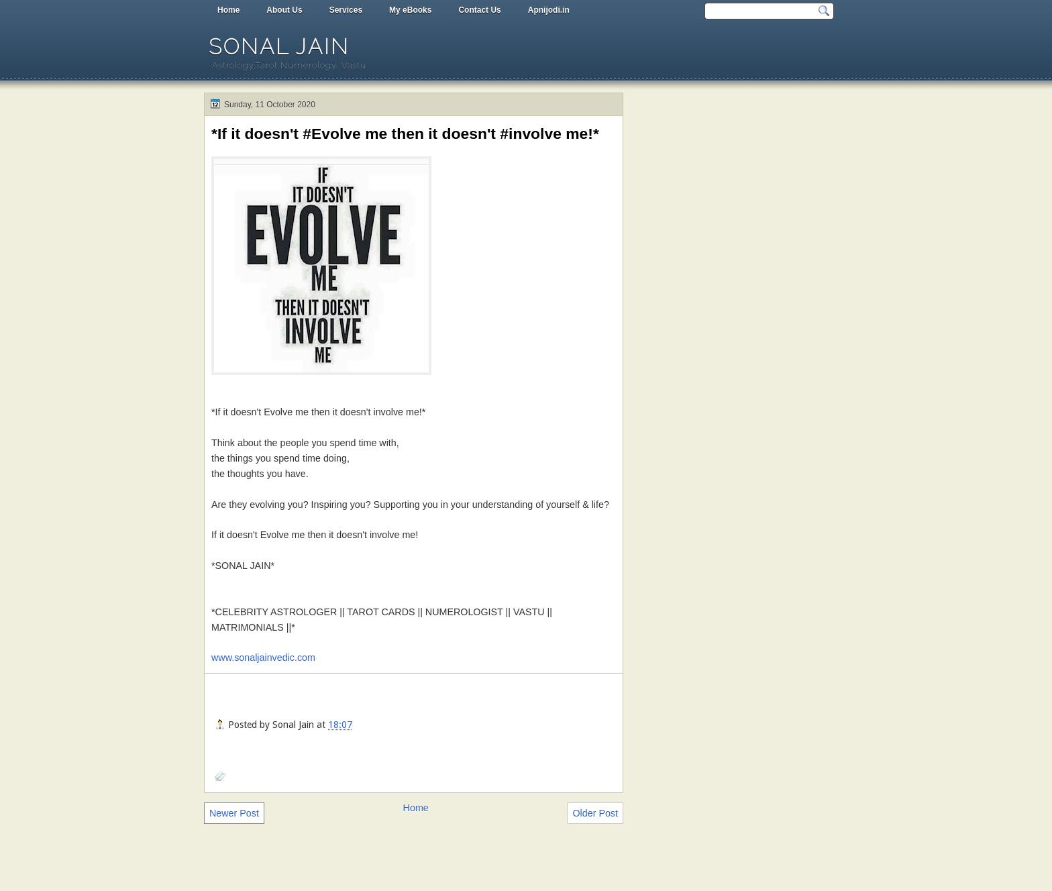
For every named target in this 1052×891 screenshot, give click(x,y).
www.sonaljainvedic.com (263, 657)
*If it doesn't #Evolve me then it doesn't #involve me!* (405, 133)
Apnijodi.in (549, 10)
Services (345, 10)
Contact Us (479, 10)
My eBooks (410, 10)
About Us (284, 10)
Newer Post (234, 813)
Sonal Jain (279, 46)
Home (228, 10)
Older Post (595, 813)
